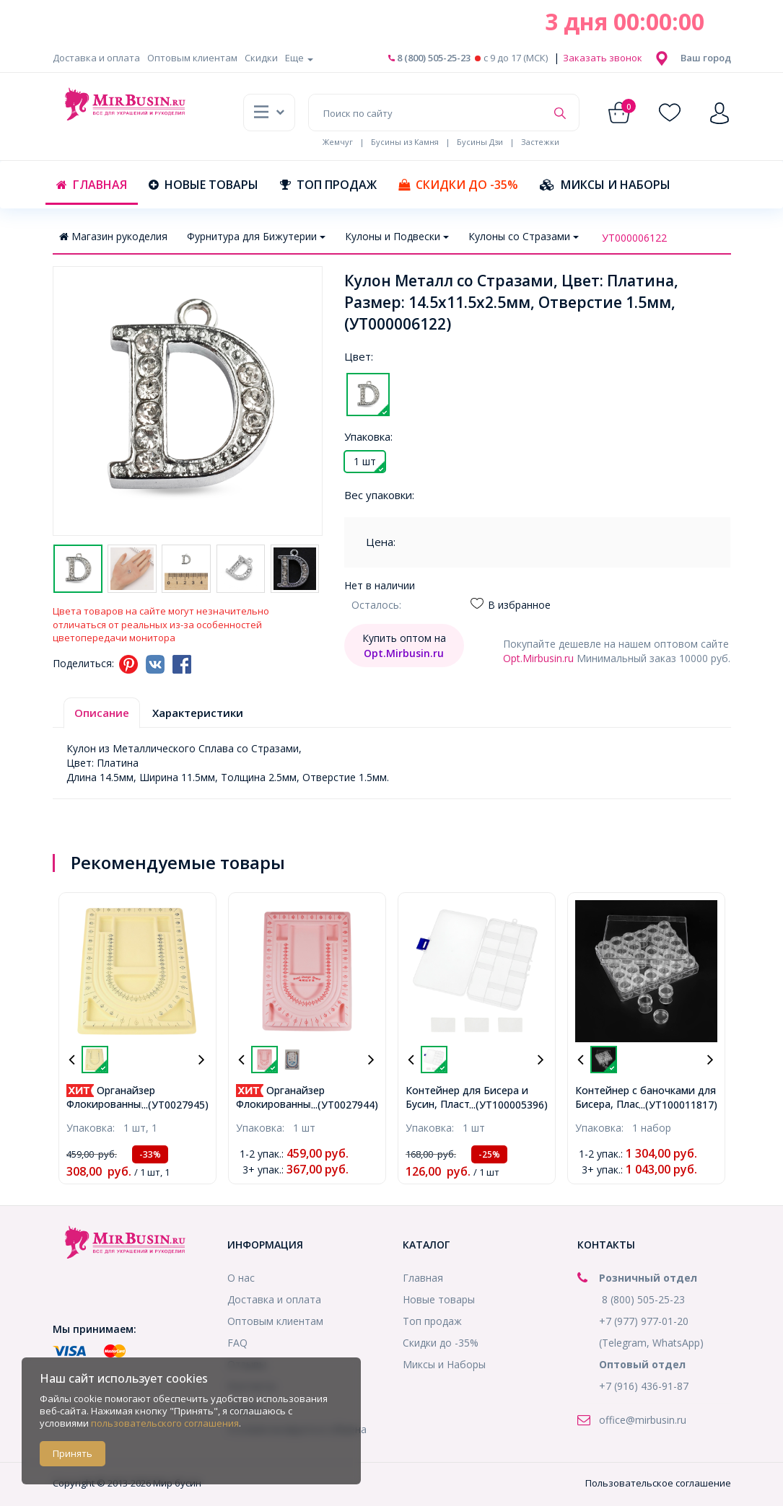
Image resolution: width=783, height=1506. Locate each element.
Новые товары (203, 185)
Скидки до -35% (458, 185)
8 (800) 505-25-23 (429, 57)
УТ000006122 (634, 238)
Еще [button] (299, 57)
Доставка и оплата (96, 57)
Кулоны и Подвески (397, 236)
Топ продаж (328, 185)
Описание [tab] (101, 712)
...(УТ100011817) (678, 1104)
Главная (91, 185)
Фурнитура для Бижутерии (256, 236)
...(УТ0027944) (344, 1104)
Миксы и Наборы (605, 185)
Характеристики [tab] (197, 712)
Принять (72, 1453)
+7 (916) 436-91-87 (643, 1386)
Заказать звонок (601, 57)
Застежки (540, 141)
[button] (706, 57)
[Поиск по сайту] (427, 112)
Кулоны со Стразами (523, 236)
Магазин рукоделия (113, 236)
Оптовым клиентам (192, 57)
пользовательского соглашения (165, 1423)
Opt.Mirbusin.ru (538, 658)
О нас (241, 1278)
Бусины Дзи (480, 141)
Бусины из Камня (405, 141)
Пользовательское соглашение (658, 1482)
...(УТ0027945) (175, 1104)
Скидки (261, 57)
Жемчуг (338, 141)
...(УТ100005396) (508, 1104)
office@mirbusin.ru (642, 1420)
